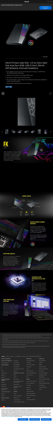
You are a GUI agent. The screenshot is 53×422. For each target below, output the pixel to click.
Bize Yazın (28, 387)
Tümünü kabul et (46, 419)
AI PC (27, 368)
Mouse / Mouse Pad (18, 395)
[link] (26, 1)
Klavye (15, 393)
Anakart (3, 400)
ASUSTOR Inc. (42, 377)
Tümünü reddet (35, 419)
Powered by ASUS (43, 375)
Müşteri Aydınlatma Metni (44, 383)
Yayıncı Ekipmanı (17, 399)
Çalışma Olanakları (43, 387)
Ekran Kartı (16, 360)
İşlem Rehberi (42, 385)
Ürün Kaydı (28, 385)
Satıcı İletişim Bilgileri (30, 399)
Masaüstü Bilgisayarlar (6, 391)
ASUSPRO (28, 362)
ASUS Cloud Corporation (44, 379)
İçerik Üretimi (4, 373)
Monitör (3, 382)
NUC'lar (3, 393)
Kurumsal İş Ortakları (43, 373)
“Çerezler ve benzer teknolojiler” (7, 416)
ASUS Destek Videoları (31, 395)
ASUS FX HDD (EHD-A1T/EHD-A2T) (11, 5)
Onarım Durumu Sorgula (31, 381)
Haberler (41, 362)
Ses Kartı (15, 370)
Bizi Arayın (28, 389)
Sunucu (15, 389)
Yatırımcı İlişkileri (42, 366)
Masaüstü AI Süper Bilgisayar (17, 387)
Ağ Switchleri (16, 384)
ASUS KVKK (41, 381)
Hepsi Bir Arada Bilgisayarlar (4, 389)
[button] (1, 1)
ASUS (24, 356)
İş (1, 369)
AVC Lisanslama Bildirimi (31, 373)
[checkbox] (44, 56)
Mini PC (3, 395)
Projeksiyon (3, 384)
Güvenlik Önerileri (30, 391)
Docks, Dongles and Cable (19, 401)
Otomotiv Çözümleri (30, 364)
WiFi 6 (15, 377)
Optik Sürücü (16, 366)
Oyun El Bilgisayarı (5, 362)
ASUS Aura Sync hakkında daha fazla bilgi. (37, 239)
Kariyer (40, 389)
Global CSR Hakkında (43, 368)
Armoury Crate (29, 375)
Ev (1, 367)
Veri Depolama (17, 364)
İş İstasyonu (3, 386)
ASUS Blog (28, 366)
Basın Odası (41, 370)
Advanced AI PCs (30, 370)
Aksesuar (3, 377)
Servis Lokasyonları (30, 383)
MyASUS (28, 397)
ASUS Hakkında (42, 360)
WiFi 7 (15, 375)
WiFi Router (16, 379)
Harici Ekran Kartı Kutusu (19, 368)
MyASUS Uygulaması (30, 393)
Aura (27, 377)
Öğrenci (3, 375)
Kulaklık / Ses (16, 397)
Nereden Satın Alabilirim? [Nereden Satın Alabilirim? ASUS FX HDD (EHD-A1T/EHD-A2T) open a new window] (45, 7)
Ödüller (40, 364)
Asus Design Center (30, 360)
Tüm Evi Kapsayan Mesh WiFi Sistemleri (18, 382)
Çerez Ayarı (23, 419)
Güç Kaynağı (16, 362)
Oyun (2, 371)
